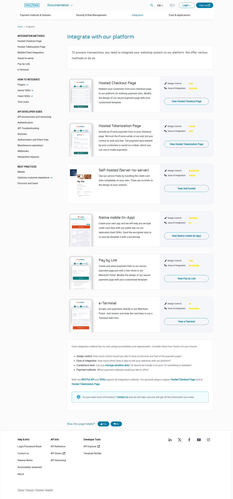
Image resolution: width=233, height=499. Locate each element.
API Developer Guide (30, 111)
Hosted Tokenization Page (31, 46)
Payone (40, 490)
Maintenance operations (30, 145)
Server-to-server (26, 58)
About (21, 474)
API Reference (58, 446)
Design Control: (175, 83)
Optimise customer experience (33, 177)
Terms (21, 490)
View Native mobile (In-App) (186, 235)
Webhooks (23, 151)
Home (20, 26)
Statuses (22, 134)
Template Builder (92, 453)
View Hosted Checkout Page (186, 101)
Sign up (203, 5)
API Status (56, 453)
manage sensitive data (117, 365)
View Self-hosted (186, 188)
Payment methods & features (35, 15)
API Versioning (58, 460)
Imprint (49, 490)
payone (32, 5)
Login (185, 5)
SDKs (102, 379)
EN (159, 5)
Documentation (58, 5)
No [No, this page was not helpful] (116, 423)
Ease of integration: (177, 88)
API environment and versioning (34, 116)
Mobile (21, 171)
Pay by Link (24, 64)
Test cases (23, 101)
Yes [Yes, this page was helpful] (103, 423)
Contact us (122, 397)
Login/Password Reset (30, 446)
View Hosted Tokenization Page (186, 144)
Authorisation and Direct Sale (33, 139)
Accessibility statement (30, 467)
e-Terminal (23, 69)
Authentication (25, 122)
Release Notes (25, 460)
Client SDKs (24, 96)
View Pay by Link (186, 278)
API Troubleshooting (28, 128)
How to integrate (29, 79)
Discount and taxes (28, 183)
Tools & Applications (179, 15)
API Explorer (90, 446)
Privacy (30, 490)
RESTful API (87, 379)
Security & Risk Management (91, 15)
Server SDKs (24, 90)
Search (152, 5)
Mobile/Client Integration (31, 52)
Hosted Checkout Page (30, 41)
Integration (137, 15)
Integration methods (31, 36)
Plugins (22, 84)
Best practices (27, 166)
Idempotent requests (28, 156)
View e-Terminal (186, 321)
